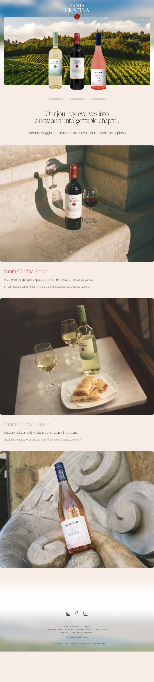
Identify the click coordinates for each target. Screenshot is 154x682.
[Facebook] (76, 614)
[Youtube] (85, 614)
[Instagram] (68, 614)
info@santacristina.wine (77, 637)
